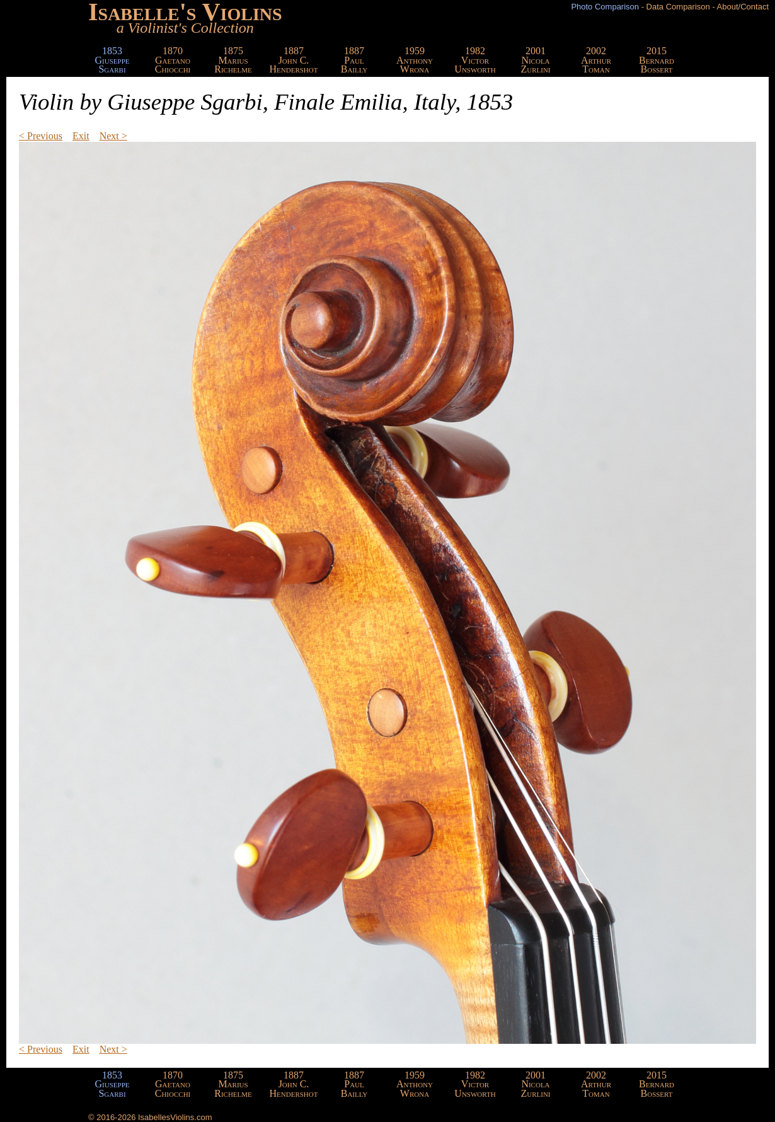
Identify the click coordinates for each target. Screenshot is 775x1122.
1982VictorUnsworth (474, 59)
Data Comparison (678, 6)
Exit (80, 135)
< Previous (40, 135)
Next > (113, 135)
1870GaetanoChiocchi (173, 59)
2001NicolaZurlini (535, 59)
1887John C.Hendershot (294, 59)
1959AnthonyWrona (414, 59)
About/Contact (743, 6)
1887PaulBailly (354, 59)
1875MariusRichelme (233, 59)
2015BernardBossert (656, 59)
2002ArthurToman (596, 59)
